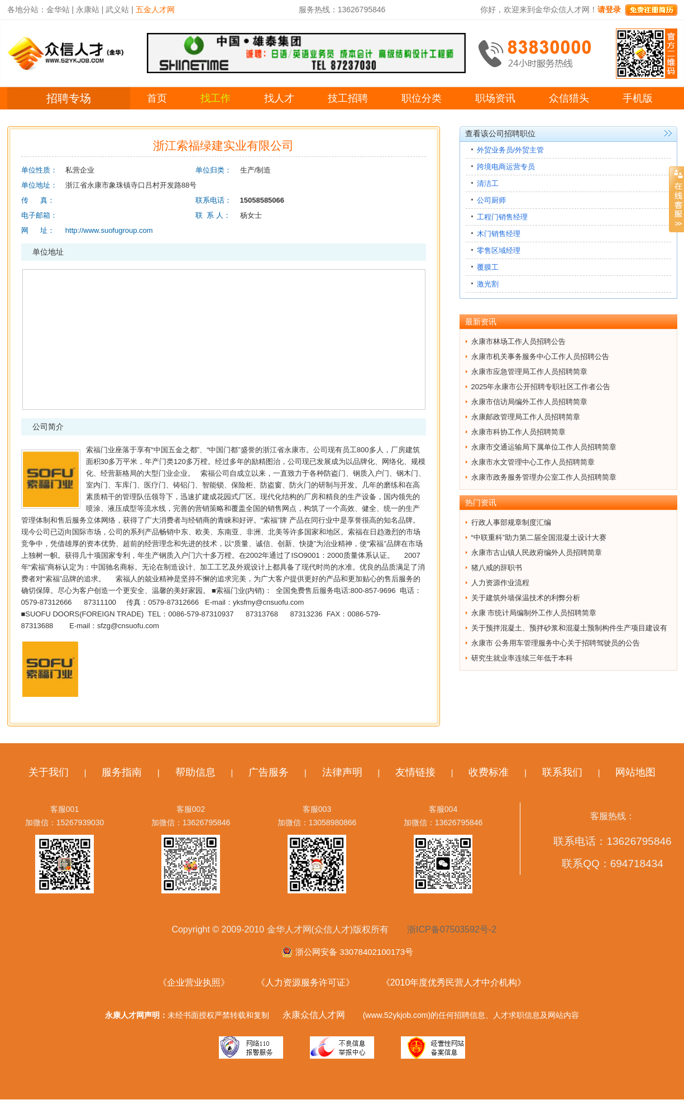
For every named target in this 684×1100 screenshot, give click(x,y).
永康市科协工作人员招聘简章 (518, 432)
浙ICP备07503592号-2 (451, 929)
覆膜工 (488, 267)
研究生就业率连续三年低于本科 (522, 658)
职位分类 (421, 98)
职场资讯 (495, 98)
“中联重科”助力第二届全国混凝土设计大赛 (539, 537)
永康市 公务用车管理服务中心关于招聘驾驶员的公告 (555, 643)
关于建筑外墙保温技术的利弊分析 (525, 598)
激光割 (488, 284)
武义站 (117, 9)
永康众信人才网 (314, 1015)
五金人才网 (155, 9)
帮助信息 (195, 772)
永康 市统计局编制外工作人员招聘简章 (534, 613)
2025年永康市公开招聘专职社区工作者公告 (541, 386)
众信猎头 (569, 98)
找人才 (279, 98)
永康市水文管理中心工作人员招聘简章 (533, 462)
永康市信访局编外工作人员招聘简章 (529, 402)
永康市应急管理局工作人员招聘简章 (529, 371)
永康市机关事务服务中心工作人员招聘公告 (540, 356)
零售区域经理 (498, 250)
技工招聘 (348, 98)
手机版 (638, 98)
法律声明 (342, 772)
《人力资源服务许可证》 (305, 982)
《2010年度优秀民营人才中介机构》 (454, 982)
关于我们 (48, 772)
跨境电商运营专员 (506, 166)
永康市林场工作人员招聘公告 (518, 341)
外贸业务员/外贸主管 (510, 150)
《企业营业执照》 (193, 982)
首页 (157, 98)
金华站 (58, 9)
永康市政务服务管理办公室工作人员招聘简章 (543, 477)
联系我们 (562, 772)
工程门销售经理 (502, 217)
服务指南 (122, 772)
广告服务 (268, 772)
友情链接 (415, 772)
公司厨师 (491, 200)
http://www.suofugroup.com (109, 230)
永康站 (87, 9)
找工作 (215, 98)
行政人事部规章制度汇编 (511, 522)
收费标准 (488, 772)
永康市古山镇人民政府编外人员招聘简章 (536, 552)
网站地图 (635, 772)
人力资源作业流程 (500, 582)
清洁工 (488, 183)
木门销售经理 (498, 233)
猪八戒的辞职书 (496, 567)
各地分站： (26, 9)
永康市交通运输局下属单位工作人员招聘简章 (543, 447)
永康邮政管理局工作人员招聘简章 (525, 417)
